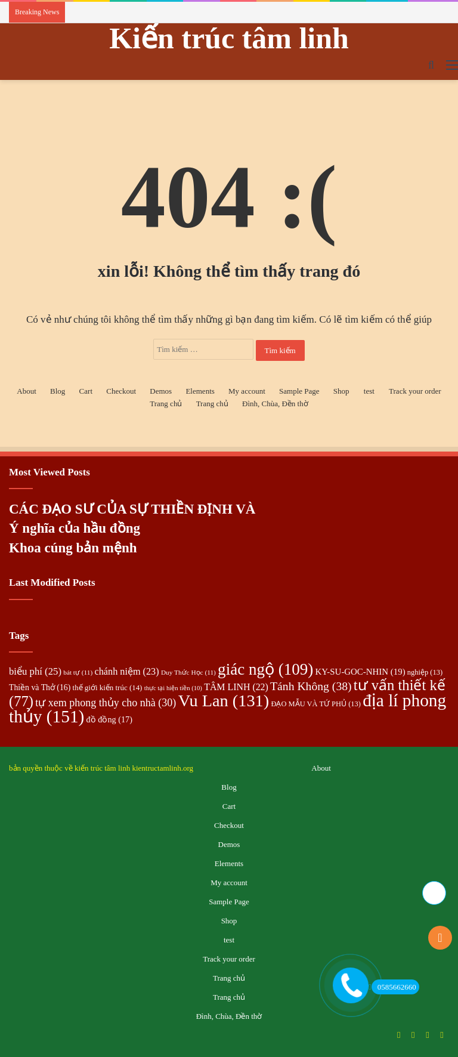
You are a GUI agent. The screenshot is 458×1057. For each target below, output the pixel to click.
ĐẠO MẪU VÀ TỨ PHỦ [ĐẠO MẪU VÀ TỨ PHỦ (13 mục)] (315, 704)
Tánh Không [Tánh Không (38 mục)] (310, 686)
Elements (199, 391)
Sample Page (299, 391)
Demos (161, 391)
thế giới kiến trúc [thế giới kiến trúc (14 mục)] (108, 687)
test (369, 391)
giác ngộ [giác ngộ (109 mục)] (265, 669)
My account (246, 391)
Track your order (415, 391)
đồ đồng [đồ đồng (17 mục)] (109, 719)
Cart (85, 391)
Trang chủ (166, 403)
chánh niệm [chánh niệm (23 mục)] (127, 671)
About (26, 391)
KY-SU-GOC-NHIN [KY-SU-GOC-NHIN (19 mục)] (360, 671)
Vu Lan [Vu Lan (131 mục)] (224, 700)
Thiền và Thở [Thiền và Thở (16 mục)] (39, 687)
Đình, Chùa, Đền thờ (275, 403)
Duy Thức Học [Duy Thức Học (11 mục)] (188, 672)
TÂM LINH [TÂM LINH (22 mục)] (236, 687)
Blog (57, 391)
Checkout (121, 391)
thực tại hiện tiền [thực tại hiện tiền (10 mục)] (173, 688)
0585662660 (394, 986)
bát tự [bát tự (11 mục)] (77, 672)
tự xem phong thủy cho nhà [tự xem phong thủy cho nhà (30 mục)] (105, 703)
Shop (341, 391)
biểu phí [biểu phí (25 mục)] (35, 671)
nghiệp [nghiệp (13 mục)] (424, 672)
